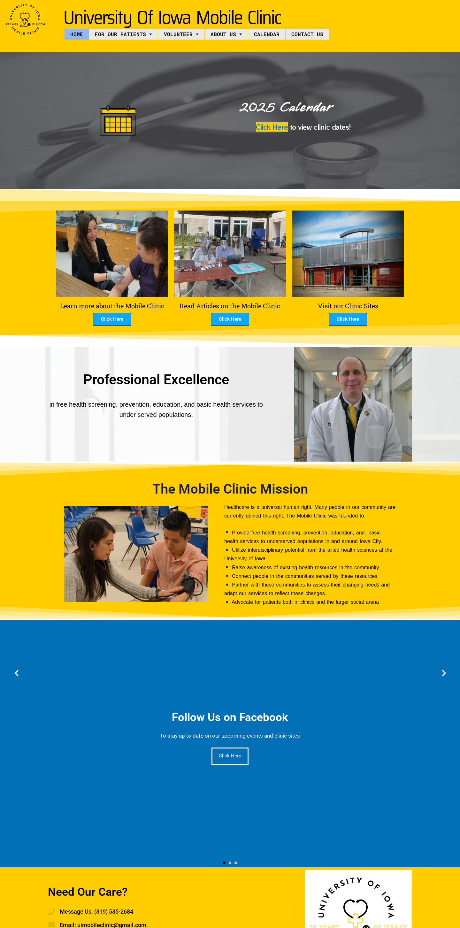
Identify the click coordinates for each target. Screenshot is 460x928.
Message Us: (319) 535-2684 (96, 911)
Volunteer (181, 34)
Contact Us (307, 34)
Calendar (267, 34)
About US (226, 34)
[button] (123, 34)
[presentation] (16, 673)
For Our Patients (123, 34)
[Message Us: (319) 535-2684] (51, 911)
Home (76, 34)
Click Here (272, 127)
